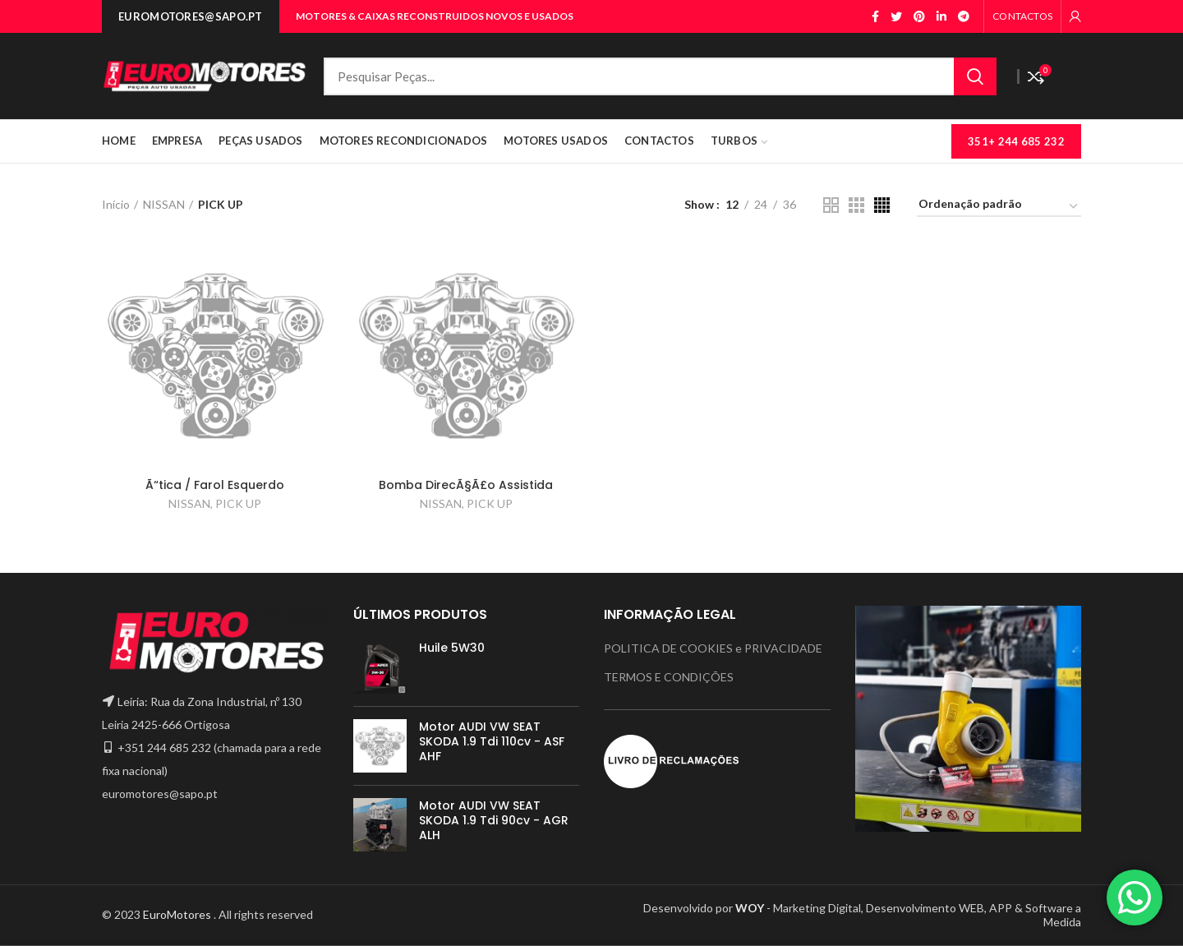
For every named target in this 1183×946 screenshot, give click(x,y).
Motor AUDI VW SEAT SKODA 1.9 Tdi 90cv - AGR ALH (493, 820)
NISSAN (164, 204)
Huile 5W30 (452, 647)
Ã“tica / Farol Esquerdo (214, 485)
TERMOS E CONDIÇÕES (669, 677)
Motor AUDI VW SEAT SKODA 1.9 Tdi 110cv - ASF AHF (491, 741)
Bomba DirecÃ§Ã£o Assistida (466, 485)
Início (116, 204)
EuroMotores (178, 914)
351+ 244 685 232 (1016, 141)
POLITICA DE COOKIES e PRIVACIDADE (713, 648)
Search (975, 76)
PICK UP (238, 503)
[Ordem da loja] (999, 206)
